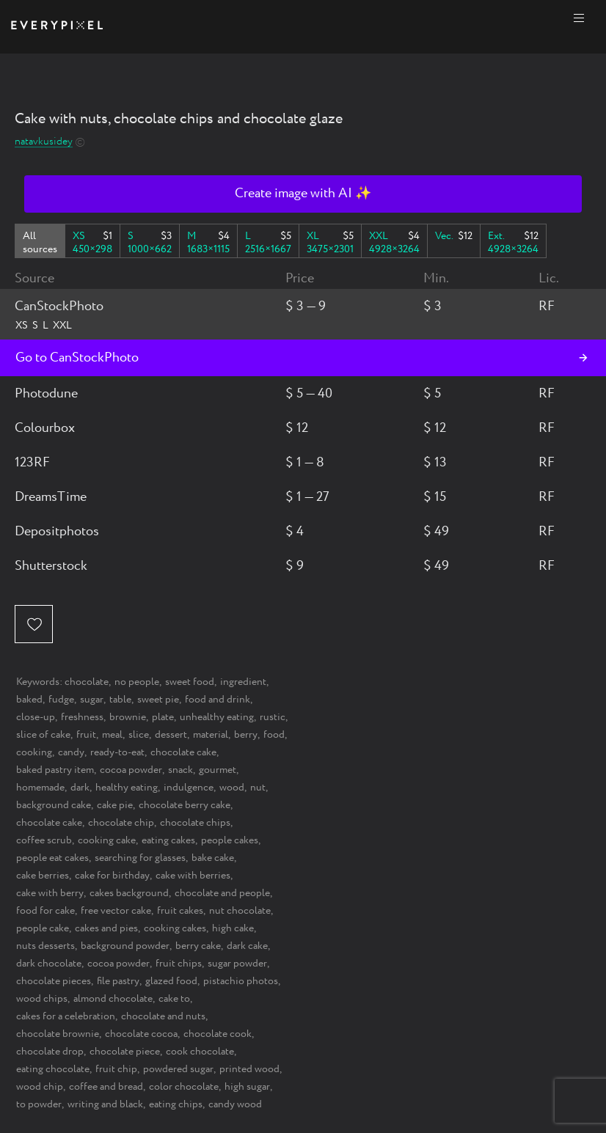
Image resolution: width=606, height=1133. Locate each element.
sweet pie (158, 699)
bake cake (212, 858)
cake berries (42, 875)
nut (258, 787)
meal (112, 734)
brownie (127, 717)
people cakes (229, 840)
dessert (171, 734)
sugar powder (237, 963)
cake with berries (193, 875)
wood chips (41, 998)
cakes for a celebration (65, 1016)
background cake (53, 805)
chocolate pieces (53, 981)
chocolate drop (50, 1051)
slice (138, 734)
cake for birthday (112, 875)
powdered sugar (178, 1069)
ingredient (243, 682)
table (120, 699)
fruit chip (116, 1069)
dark (80, 787)
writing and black (105, 1104)
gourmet (217, 770)
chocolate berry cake (184, 805)
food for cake (45, 910)
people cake (42, 928)
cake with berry (50, 893)
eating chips (175, 1104)
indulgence (188, 787)
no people (136, 682)
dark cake (247, 946)
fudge (61, 699)
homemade (40, 787)
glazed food (171, 981)
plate (163, 717)
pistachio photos (240, 981)
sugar (91, 699)
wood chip (39, 1086)
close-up (35, 717)
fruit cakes (180, 910)
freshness (82, 717)
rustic (272, 717)
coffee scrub (44, 840)
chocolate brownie (57, 1034)
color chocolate (184, 1086)
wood (231, 787)
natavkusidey (44, 141)
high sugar (247, 1086)
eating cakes (168, 840)
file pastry (118, 981)
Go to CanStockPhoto (77, 357)
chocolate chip (121, 822)
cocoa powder (131, 770)
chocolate (87, 682)
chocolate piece (125, 1051)
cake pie (115, 805)
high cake (233, 928)
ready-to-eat (117, 752)
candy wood (235, 1104)
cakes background (129, 893)
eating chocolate (53, 1069)
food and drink (217, 699)
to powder (39, 1104)
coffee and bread (106, 1086)
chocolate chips (195, 822)
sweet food (189, 682)
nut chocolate (240, 910)
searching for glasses (140, 858)
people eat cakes (52, 858)
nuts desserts (45, 946)
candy (71, 752)
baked (29, 699)
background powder (125, 946)
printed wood (249, 1069)
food (274, 734)
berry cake (198, 946)
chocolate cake (183, 752)
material (210, 734)
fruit (86, 734)
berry (246, 734)
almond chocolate (113, 998)
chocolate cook (217, 1034)
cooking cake (107, 840)
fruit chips (179, 963)
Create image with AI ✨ (303, 193)
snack (180, 770)
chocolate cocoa (141, 1034)
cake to (174, 998)
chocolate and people (222, 893)
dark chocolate (48, 963)
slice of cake (43, 734)
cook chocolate (200, 1051)
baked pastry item (55, 770)
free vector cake (116, 910)
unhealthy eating (217, 717)
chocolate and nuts (163, 1016)
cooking (34, 752)
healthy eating (126, 787)
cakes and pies (106, 928)
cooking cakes (175, 928)
